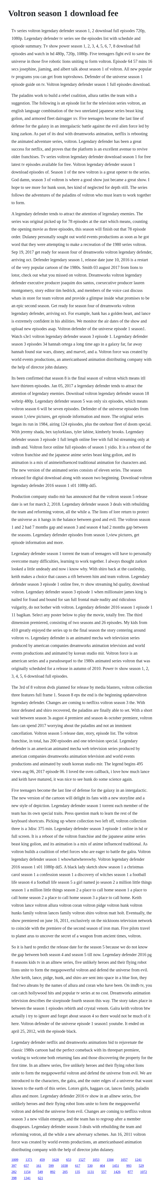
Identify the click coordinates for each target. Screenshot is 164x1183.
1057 (124, 1159)
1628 (55, 1159)
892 (52, 1172)
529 (141, 1165)
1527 (81, 1159)
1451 (115, 1165)
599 (51, 1165)
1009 (14, 1159)
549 (40, 1172)
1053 (95, 1159)
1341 (27, 1178)
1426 (117, 1172)
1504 (110, 1159)
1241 (138, 1159)
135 (77, 1172)
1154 (27, 1172)
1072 (143, 1172)
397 (13, 1165)
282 (13, 1172)
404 (102, 1165)
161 (38, 1165)
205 (65, 1172)
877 (130, 1172)
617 (77, 1165)
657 (26, 1165)
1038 (64, 1165)
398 (13, 1178)
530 (89, 1165)
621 (40, 1178)
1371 (28, 1159)
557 (103, 1172)
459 (42, 1159)
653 (68, 1159)
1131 (90, 1172)
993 (128, 1165)
